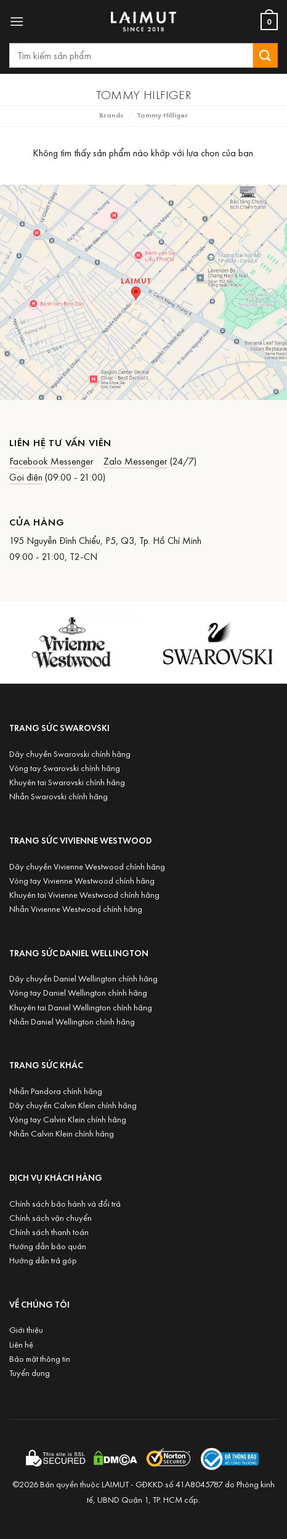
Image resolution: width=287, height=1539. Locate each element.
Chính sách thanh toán (49, 1231)
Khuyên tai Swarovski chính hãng (67, 782)
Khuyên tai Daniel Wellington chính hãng (80, 1007)
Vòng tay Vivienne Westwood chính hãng (82, 880)
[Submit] (265, 55)
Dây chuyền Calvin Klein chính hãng (73, 1105)
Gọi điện (25, 477)
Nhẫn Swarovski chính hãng (58, 796)
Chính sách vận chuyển (50, 1217)
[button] (16, 21)
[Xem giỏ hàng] (269, 21)
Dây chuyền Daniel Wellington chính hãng (83, 978)
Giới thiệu (26, 1329)
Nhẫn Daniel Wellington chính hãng (72, 1021)
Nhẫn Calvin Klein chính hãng (61, 1133)
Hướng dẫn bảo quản (47, 1246)
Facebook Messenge (50, 461)
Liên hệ (21, 1344)
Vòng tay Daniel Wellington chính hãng (78, 992)
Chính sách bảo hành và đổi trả (65, 1203)
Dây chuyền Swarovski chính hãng (70, 753)
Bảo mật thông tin (39, 1358)
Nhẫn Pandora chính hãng (55, 1091)
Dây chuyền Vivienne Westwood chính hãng (87, 866)
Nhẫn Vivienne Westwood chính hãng (75, 908)
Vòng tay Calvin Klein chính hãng (67, 1119)
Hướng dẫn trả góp (43, 1260)
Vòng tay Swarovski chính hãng (64, 767)
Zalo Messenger (135, 461)
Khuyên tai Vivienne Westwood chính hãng (84, 894)
